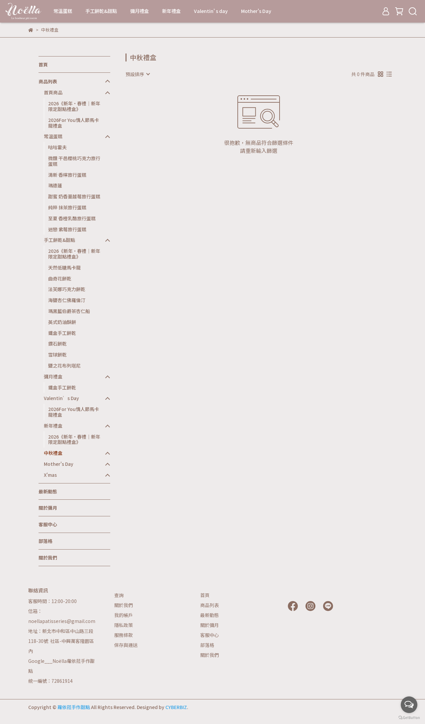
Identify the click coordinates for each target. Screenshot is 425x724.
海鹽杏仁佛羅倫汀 (66, 300)
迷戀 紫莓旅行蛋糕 (67, 229)
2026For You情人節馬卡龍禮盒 (73, 123)
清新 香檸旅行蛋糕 (67, 174)
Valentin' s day (211, 11)
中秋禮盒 (53, 453)
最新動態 (48, 491)
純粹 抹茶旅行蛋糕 (67, 207)
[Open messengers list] (409, 704)
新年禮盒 (171, 11)
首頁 (43, 64)
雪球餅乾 (57, 354)
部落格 (45, 541)
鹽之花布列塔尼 (64, 365)
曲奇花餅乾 (59, 278)
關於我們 (48, 557)
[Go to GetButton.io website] (409, 717)
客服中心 (48, 524)
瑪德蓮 (55, 185)
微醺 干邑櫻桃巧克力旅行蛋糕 (74, 161)
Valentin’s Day (61, 398)
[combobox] (137, 74)
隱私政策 (123, 625)
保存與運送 (125, 645)
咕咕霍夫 (57, 147)
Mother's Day (256, 11)
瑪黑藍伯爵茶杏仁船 (69, 311)
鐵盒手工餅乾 (62, 333)
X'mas (50, 475)
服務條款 (123, 635)
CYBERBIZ (176, 707)
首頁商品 (53, 92)
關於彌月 (48, 507)
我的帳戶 (123, 615)
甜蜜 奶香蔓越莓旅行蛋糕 (74, 196)
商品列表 (48, 81)
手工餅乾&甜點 (101, 11)
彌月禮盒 (139, 11)
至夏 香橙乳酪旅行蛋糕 (72, 218)
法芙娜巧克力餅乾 (66, 289)
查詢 (119, 595)
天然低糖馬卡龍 (64, 267)
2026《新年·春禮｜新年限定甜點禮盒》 (74, 106)
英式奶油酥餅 (62, 322)
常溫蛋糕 (62, 11)
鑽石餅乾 (57, 343)
